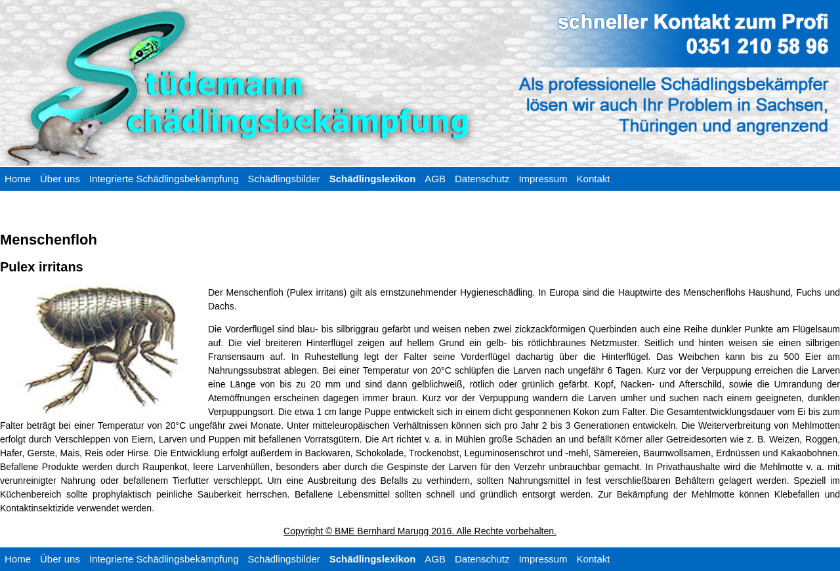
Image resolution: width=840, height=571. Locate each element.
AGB (435, 178)
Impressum (542, 178)
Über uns (60, 178)
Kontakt (593, 178)
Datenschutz (482, 178)
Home (18, 178)
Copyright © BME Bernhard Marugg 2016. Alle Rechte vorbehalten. (420, 531)
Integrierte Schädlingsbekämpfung (164, 178)
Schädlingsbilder (284, 178)
